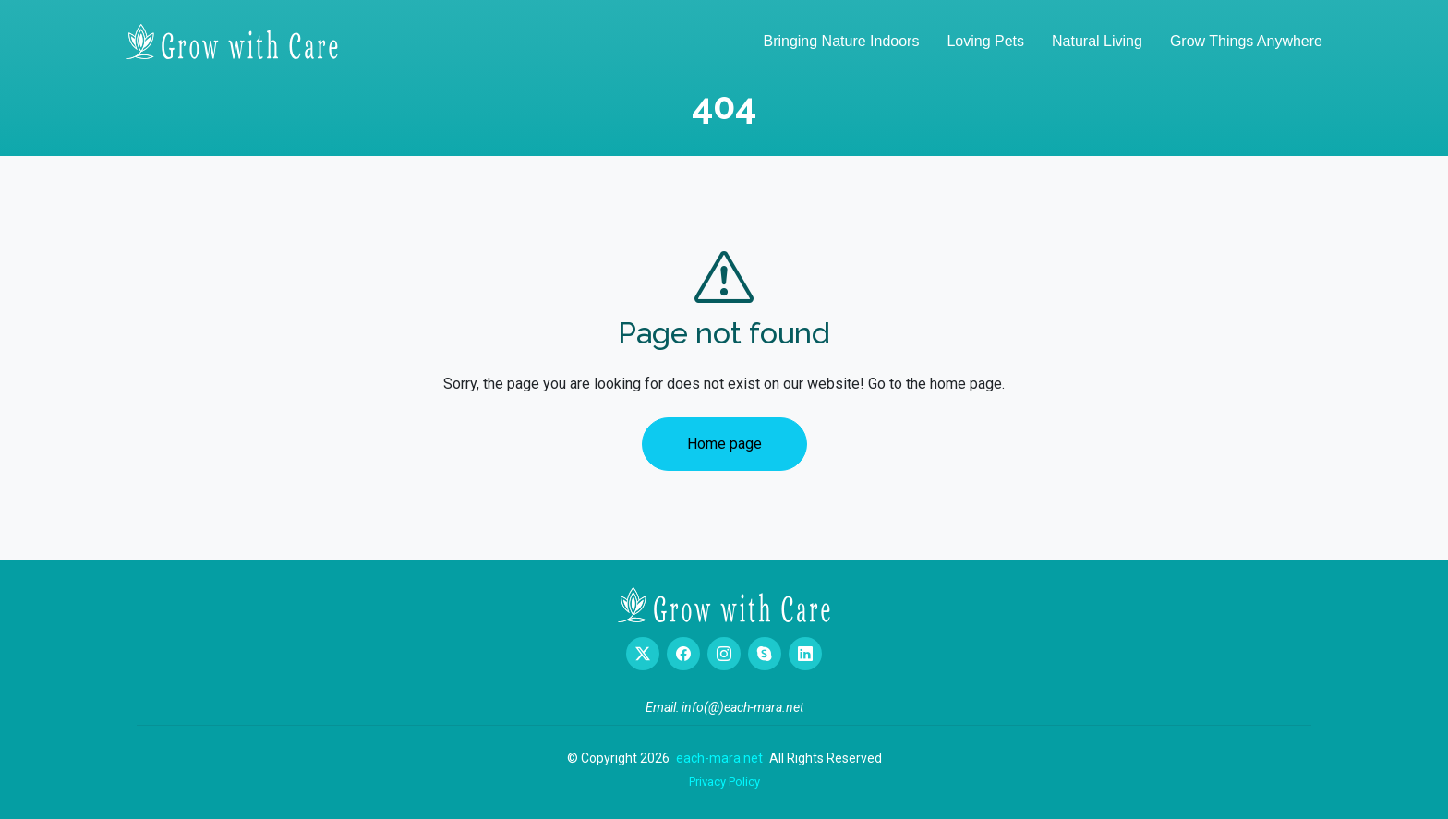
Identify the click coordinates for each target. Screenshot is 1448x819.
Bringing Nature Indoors (841, 41)
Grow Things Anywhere (1246, 41)
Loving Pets (985, 41)
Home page (724, 443)
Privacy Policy (724, 782)
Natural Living (1097, 41)
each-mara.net (719, 758)
